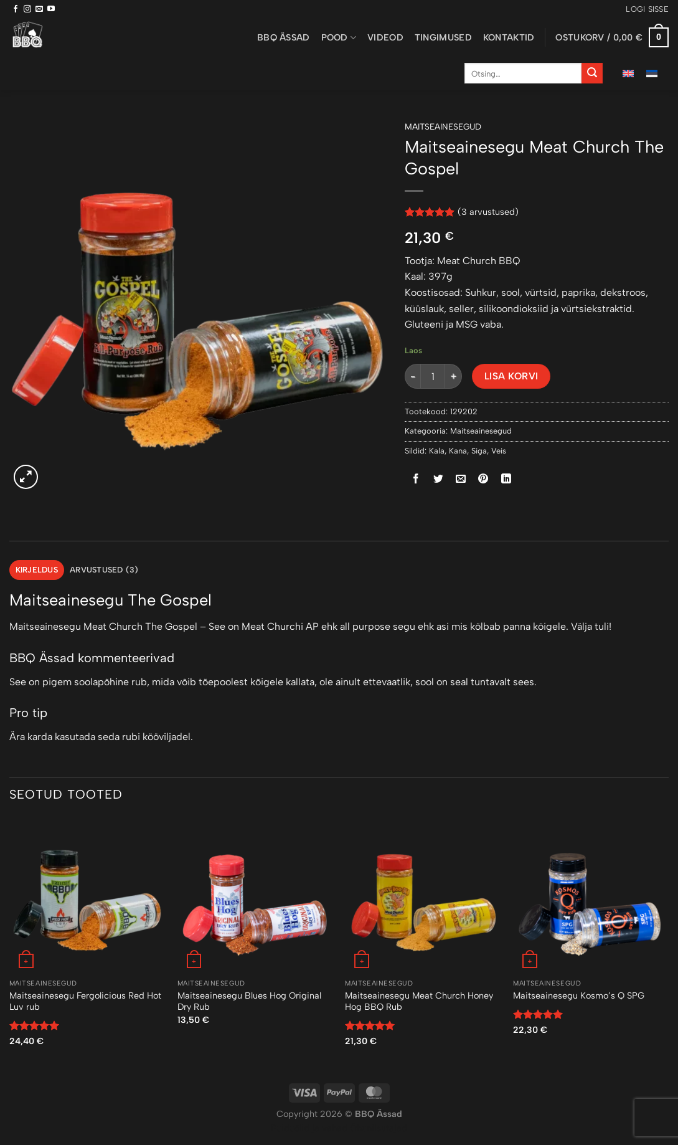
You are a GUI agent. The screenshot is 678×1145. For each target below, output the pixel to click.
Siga (479, 450)
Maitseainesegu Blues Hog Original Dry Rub (249, 1001)
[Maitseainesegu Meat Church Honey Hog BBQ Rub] (423, 895)
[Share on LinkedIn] (506, 478)
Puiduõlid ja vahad (309, 1128)
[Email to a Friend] (461, 478)
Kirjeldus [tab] (37, 569)
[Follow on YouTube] (51, 9)
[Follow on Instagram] (27, 9)
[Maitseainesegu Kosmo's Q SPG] (591, 895)
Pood (339, 38)
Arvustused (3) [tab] (104, 569)
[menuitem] (628, 73)
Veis (498, 450)
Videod (385, 37)
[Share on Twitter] (438, 478)
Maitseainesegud (443, 126)
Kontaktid (509, 37)
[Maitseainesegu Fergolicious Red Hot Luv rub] (87, 895)
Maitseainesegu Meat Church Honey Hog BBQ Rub (419, 1001)
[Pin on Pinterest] (483, 478)
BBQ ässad (283, 37)
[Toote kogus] (432, 376)
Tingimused (443, 37)
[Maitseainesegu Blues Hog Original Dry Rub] (255, 895)
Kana (458, 450)
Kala (437, 450)
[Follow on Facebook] (15, 9)
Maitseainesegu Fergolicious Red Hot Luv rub (85, 1001)
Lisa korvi (511, 376)
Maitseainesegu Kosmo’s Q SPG (578, 995)
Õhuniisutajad (377, 1128)
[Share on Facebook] (416, 478)
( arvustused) (488, 211)
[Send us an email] (39, 9)
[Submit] (592, 73)
